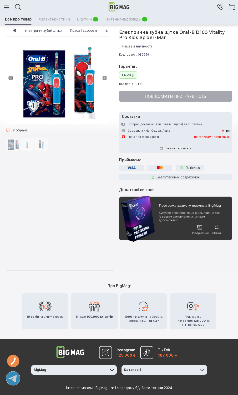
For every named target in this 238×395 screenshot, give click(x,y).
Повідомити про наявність (175, 96)
